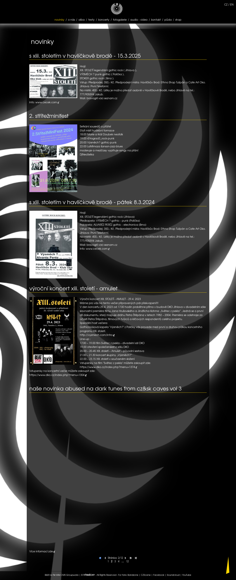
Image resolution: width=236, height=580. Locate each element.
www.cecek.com (47, 102)
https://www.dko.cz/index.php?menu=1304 (58, 375)
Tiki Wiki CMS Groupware (66, 574)
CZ (226, 4)
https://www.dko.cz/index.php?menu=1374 (109, 367)
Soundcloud (173, 574)
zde (50, 551)
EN (231, 4)
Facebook (158, 574)
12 (127, 561)
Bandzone (133, 574)
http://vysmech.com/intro (97, 335)
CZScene (146, 574)
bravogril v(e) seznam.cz (102, 98)
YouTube (186, 574)
